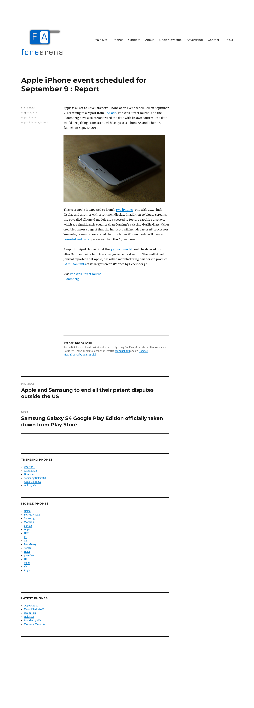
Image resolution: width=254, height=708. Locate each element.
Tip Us (228, 40)
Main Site (101, 40)
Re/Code (110, 113)
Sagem (28, 548)
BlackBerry (30, 544)
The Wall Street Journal (86, 274)
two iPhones (124, 209)
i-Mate (28, 525)
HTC (26, 533)
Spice (27, 562)
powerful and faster (77, 239)
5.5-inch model (121, 249)
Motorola (29, 522)
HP (25, 559)
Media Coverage (170, 40)
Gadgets (134, 40)
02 (25, 540)
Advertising (195, 40)
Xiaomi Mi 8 (30, 470)
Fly (25, 566)
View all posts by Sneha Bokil (80, 354)
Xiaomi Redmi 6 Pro (35, 609)
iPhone (33, 117)
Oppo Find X (31, 605)
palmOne (29, 555)
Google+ (143, 350)
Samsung (29, 518)
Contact (213, 40)
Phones (118, 40)
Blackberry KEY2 (33, 620)
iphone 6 (34, 122)
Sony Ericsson (32, 514)
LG (25, 536)
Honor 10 (29, 474)
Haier (27, 551)
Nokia (27, 511)
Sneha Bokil (28, 107)
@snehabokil (122, 350)
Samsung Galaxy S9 (35, 478)
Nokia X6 (29, 616)
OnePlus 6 (29, 467)
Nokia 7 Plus (31, 485)
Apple (24, 117)
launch (44, 122)
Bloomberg (71, 279)
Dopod (27, 529)
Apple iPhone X (32, 481)
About (149, 40)
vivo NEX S (30, 613)
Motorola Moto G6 (34, 624)
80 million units (75, 264)
